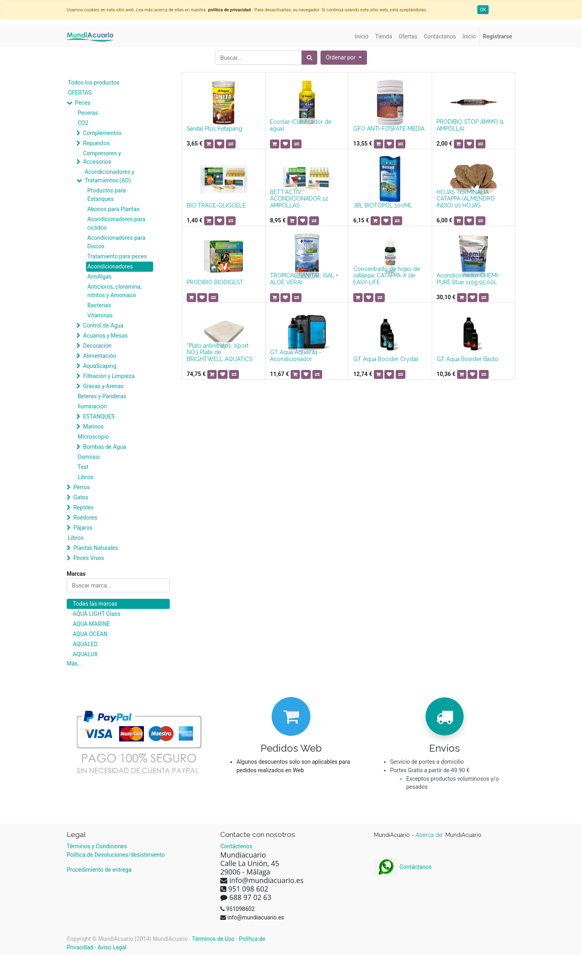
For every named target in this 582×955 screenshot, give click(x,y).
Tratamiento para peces (117, 256)
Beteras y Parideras (102, 396)
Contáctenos (236, 846)
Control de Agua (103, 325)
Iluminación (92, 406)
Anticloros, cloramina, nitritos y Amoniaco (114, 290)
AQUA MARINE (91, 624)
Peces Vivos (88, 558)
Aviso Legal (112, 947)
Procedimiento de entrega (99, 869)
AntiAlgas (99, 276)
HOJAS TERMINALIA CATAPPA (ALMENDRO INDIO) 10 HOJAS (465, 199)
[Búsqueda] (309, 58)
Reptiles (83, 507)
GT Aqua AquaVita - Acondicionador (295, 355)
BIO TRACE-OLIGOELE (216, 205)
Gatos (80, 497)
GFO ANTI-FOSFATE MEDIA (388, 128)
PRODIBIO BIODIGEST (215, 282)
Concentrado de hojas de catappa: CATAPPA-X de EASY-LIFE (386, 276)
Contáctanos (403, 867)
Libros (85, 477)
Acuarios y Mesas (105, 335)
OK (483, 10)
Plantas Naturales (95, 548)
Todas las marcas (95, 603)
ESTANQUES (98, 416)
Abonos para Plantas (113, 209)
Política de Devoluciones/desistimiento (115, 854)
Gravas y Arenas (103, 386)
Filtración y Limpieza (109, 376)
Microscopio (93, 436)
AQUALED (85, 644)
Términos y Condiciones (97, 846)
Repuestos (96, 143)
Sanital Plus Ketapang (214, 128)
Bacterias (99, 305)
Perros (81, 487)
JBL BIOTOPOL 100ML (382, 205)
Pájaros (82, 527)
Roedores (85, 517)
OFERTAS (80, 92)
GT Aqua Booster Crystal (385, 359)
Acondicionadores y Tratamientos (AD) (109, 176)
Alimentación (99, 356)
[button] (344, 58)
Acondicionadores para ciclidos (116, 223)
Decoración (97, 345)
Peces (82, 102)
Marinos (93, 426)
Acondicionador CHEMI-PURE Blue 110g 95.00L (468, 278)
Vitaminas (100, 315)
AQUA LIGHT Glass (96, 614)
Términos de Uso (213, 939)
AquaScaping (99, 366)
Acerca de (429, 835)
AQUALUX (85, 654)
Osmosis (89, 457)
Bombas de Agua (104, 447)
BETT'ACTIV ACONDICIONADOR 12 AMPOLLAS (299, 199)
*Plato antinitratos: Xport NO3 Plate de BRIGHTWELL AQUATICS (219, 352)
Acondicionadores (110, 266)
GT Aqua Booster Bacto (467, 359)
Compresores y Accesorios (102, 157)
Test (83, 467)
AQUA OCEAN (90, 634)
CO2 (83, 123)
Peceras (88, 113)
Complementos (102, 133)
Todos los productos (93, 82)
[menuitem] (362, 36)
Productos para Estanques (106, 194)
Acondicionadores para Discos (116, 242)
